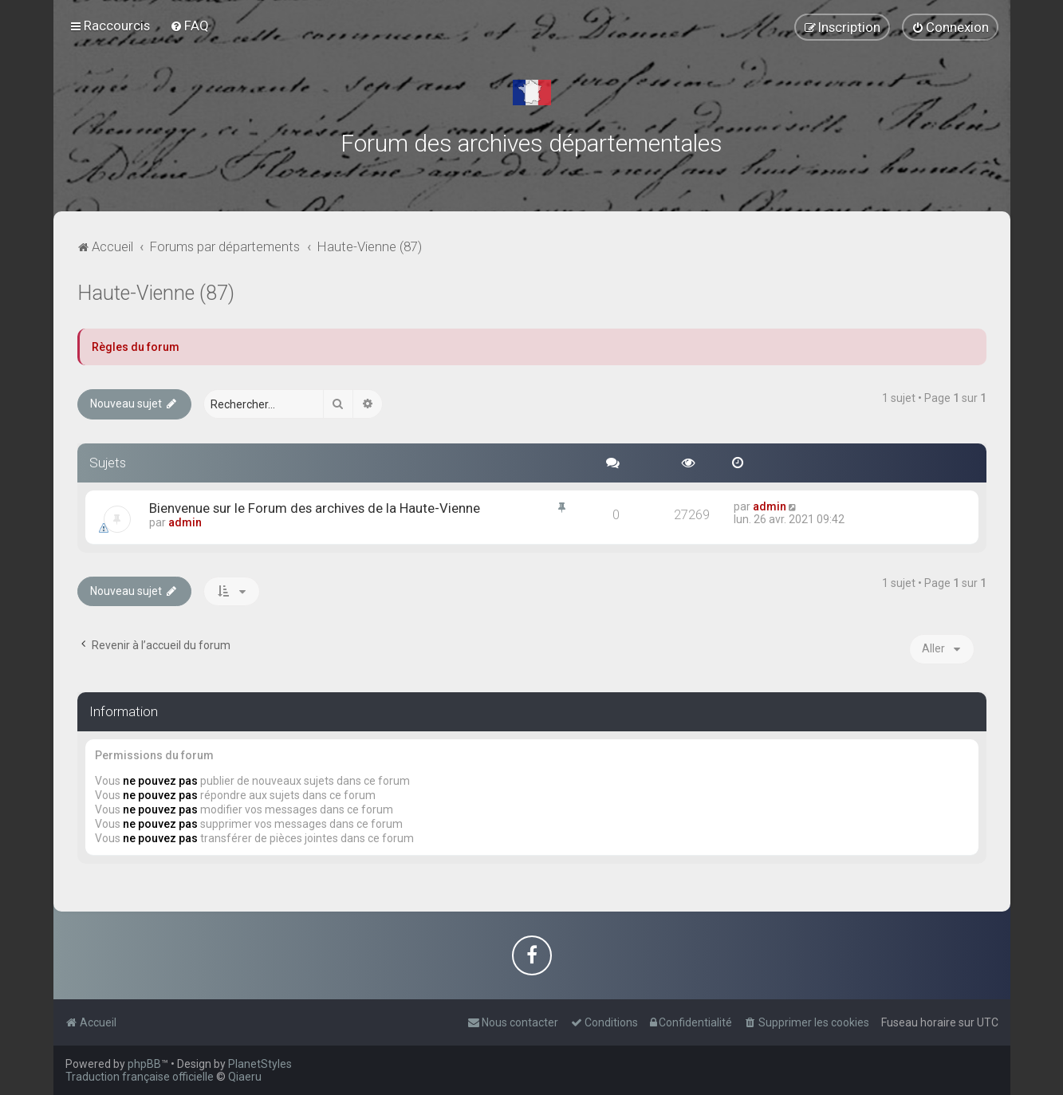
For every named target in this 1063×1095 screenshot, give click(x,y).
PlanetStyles (260, 1064)
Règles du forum (135, 347)
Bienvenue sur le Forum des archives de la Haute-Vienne (314, 508)
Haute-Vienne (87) (155, 293)
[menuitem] (189, 25)
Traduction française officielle (139, 1076)
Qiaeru (245, 1076)
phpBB (144, 1064)
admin (185, 522)
